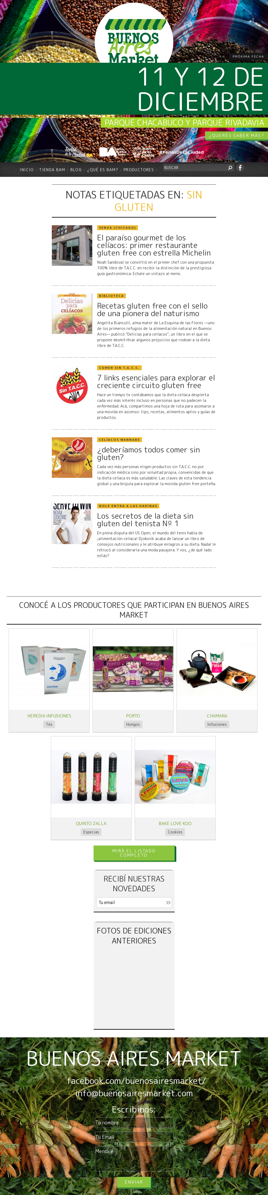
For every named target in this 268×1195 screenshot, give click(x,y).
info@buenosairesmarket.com (134, 1093)
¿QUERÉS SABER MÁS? (236, 135)
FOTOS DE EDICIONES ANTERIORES (134, 935)
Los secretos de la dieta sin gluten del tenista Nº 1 (145, 519)
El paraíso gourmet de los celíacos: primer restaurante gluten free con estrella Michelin (154, 245)
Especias (91, 832)
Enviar (134, 1182)
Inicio (27, 169)
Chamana (217, 716)
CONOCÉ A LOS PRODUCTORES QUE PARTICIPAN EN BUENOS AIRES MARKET (134, 610)
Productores (139, 169)
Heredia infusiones (49, 716)
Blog (76, 169)
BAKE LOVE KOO (175, 823)
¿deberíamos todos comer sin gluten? (148, 453)
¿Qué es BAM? (102, 169)
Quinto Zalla (91, 823)
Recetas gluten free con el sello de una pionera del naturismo (152, 309)
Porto (133, 716)
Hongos (133, 724)
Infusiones (217, 724)
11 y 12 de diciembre (200, 88)
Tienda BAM (52, 169)
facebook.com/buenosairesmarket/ (136, 1081)
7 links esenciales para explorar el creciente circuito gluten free (156, 381)
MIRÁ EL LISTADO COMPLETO (134, 853)
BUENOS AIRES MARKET (134, 1058)
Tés (49, 724)
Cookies (175, 832)
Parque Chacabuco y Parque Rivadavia (184, 122)
